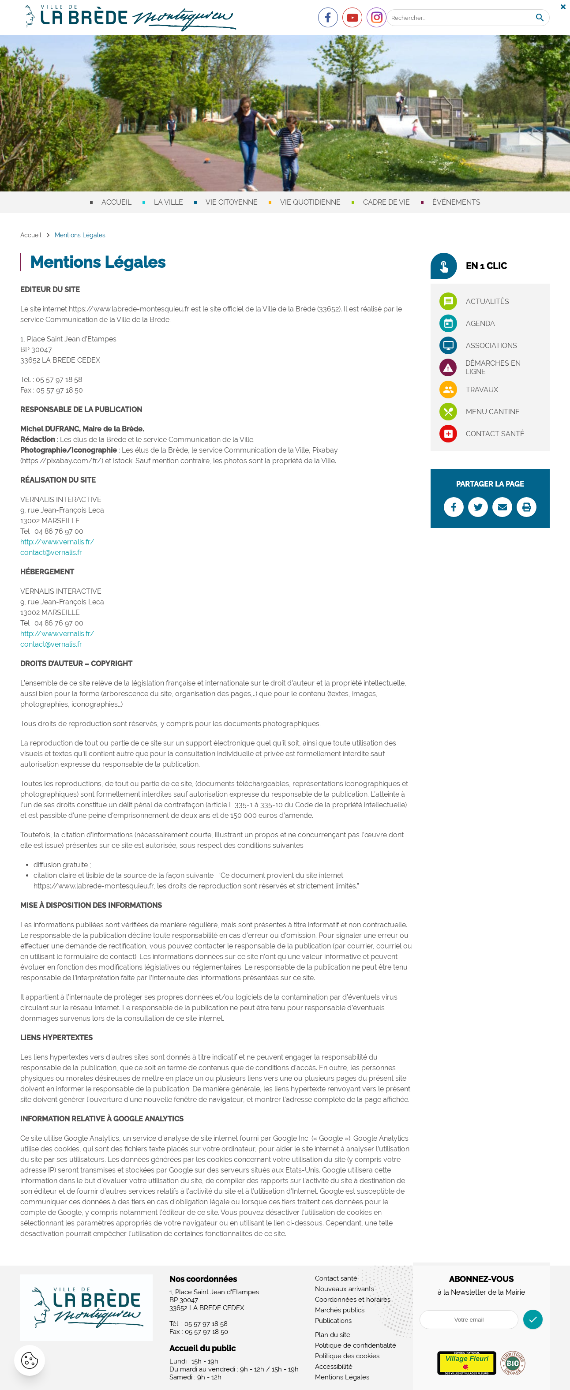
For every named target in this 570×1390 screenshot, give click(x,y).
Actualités (487, 301)
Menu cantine (493, 412)
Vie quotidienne (310, 202)
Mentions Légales (342, 1377)
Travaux (482, 390)
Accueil (116, 202)
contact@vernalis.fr (51, 552)
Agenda (480, 323)
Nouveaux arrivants (344, 1289)
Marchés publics (339, 1310)
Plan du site (332, 1335)
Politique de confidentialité (355, 1345)
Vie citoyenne (232, 202)
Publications (333, 1321)
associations (491, 345)
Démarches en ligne (493, 367)
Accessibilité (333, 1367)
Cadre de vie (386, 202)
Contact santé (495, 434)
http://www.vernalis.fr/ (57, 542)
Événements (456, 202)
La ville (168, 202)
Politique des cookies (347, 1356)
